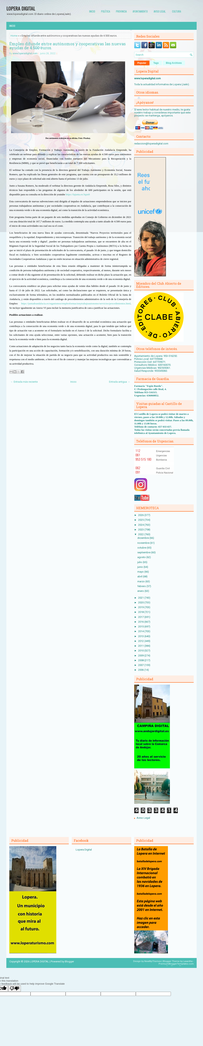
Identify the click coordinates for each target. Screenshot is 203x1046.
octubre (142, 547)
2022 (141, 534)
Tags (156, 63)
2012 (141, 641)
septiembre (144, 552)
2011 (141, 645)
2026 (141, 515)
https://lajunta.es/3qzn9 (78, 194)
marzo (141, 581)
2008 (141, 660)
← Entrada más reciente (24, 381)
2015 (141, 626)
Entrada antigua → (119, 381)
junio (140, 566)
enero (141, 590)
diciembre (143, 537)
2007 (141, 665)
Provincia (121, 11)
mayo (140, 571)
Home (14, 35)
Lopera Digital (84, 849)
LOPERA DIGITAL (20, 8)
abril (140, 576)
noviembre (143, 542)
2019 (141, 607)
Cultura (176, 11)
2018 (141, 612)
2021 (141, 597)
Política (105, 11)
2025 (141, 519)
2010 (141, 650)
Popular (141, 63)
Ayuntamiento (140, 11)
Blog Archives (174, 63)
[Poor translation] (14, 988)
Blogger (69, 961)
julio (140, 562)
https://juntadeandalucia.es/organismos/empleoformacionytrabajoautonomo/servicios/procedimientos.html (76, 303)
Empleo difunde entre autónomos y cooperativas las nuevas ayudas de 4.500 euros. (67, 46)
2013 (141, 636)
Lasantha (187, 961)
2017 (141, 616)
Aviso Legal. (160, 11)
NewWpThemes (152, 961)
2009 (141, 655)
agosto (141, 557)
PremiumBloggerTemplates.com (176, 964)
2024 (141, 524)
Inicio (92, 11)
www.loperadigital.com (25, 53)
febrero (142, 586)
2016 (141, 621)
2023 (141, 529)
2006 (141, 669)
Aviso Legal (143, 817)
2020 (141, 602)
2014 (141, 631)
